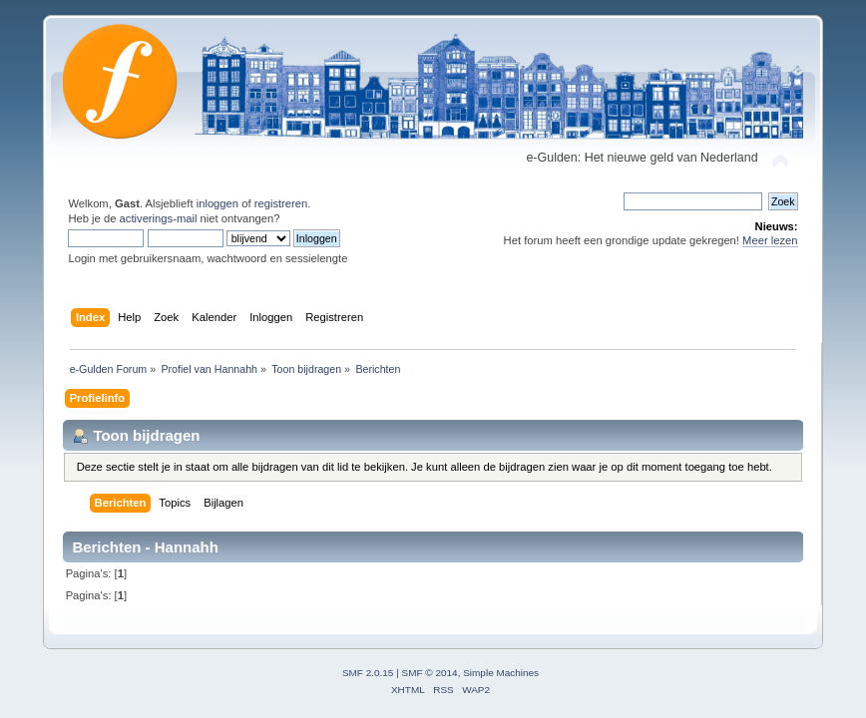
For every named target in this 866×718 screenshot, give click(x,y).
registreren (281, 203)
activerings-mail (159, 218)
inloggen (217, 203)
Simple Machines (501, 672)
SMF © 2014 (430, 672)
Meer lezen (770, 240)
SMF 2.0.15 (368, 672)
